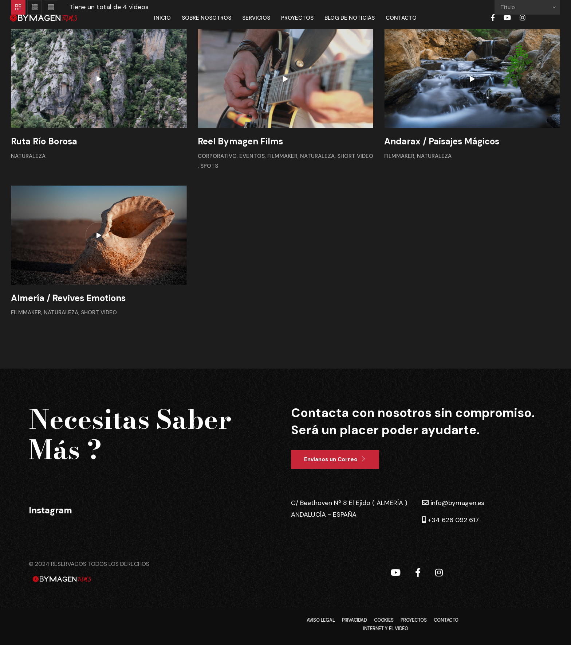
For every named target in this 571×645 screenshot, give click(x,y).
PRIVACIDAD (354, 620)
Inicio (162, 18)
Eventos (252, 156)
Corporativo (217, 156)
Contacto (401, 18)
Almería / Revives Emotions (68, 298)
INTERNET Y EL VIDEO (385, 629)
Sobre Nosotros (206, 18)
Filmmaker (282, 156)
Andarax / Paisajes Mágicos (441, 141)
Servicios (256, 18)
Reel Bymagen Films (240, 141)
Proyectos (297, 18)
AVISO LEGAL (321, 620)
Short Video (355, 156)
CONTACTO (446, 620)
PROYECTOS (413, 620)
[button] (335, 459)
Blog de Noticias (349, 18)
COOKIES (384, 620)
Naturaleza (28, 156)
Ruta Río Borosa (44, 141)
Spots (209, 166)
